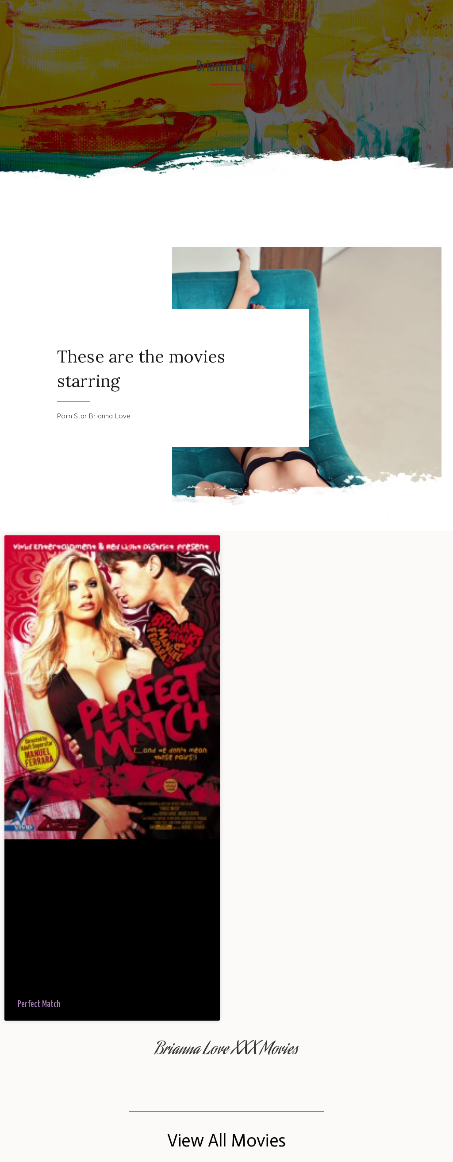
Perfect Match (39, 1004)
